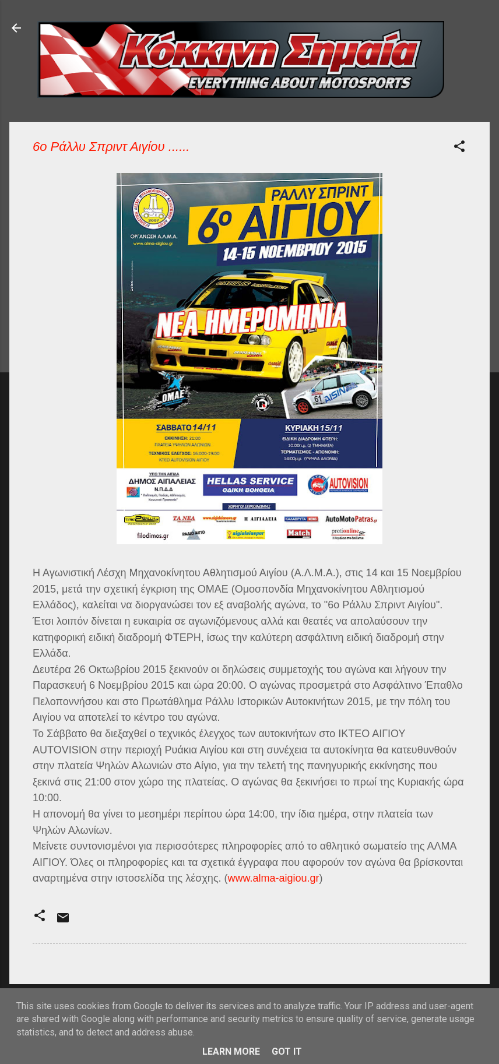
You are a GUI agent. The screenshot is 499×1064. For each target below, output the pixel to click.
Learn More (231, 1051)
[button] (459, 148)
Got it (287, 1051)
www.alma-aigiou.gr (273, 878)
